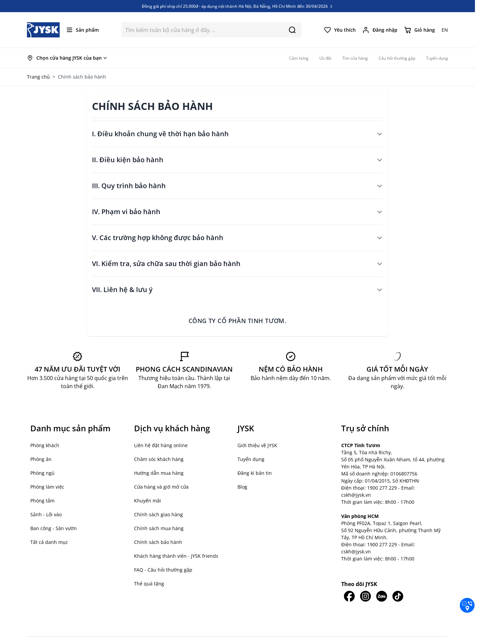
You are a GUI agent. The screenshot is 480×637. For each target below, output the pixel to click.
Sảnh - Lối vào (46, 514)
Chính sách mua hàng (159, 528)
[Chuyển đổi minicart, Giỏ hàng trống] (419, 30)
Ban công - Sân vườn (53, 528)
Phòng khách (44, 445)
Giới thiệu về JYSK (257, 445)
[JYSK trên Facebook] (349, 596)
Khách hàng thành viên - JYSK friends (176, 556)
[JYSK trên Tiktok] (398, 596)
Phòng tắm (42, 500)
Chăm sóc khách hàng (159, 459)
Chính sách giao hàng (158, 514)
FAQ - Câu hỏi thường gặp (163, 570)
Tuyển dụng (250, 459)
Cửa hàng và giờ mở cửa (161, 487)
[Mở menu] (83, 30)
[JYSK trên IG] (365, 596)
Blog (242, 487)
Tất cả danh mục (49, 542)
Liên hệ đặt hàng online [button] (161, 445)
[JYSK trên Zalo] (382, 596)
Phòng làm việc (47, 487)
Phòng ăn (41, 459)
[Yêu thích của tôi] (340, 30)
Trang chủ (38, 77)
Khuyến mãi (147, 500)
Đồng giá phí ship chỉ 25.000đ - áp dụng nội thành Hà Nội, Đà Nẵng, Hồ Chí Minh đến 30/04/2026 (237, 6)
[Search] (292, 30)
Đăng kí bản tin (254, 473)
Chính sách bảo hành (158, 542)
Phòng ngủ (42, 473)
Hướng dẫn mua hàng (159, 473)
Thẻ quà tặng (149, 583)
